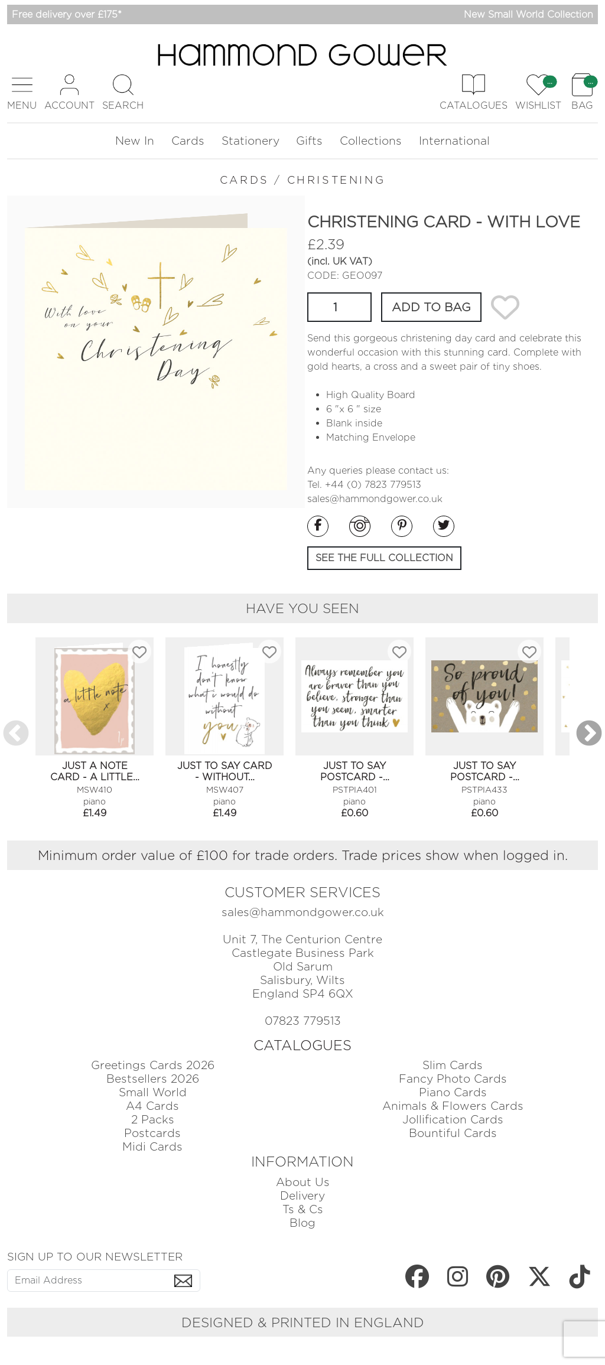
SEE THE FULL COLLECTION (384, 557)
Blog (302, 1223)
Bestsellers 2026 (152, 1079)
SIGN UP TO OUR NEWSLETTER (95, 1256)
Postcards (152, 1133)
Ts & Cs (302, 1209)
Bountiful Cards (453, 1133)
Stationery (250, 141)
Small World (153, 1092)
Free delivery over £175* (67, 14)
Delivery (302, 1196)
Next (589, 734)
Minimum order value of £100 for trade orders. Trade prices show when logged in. (303, 855)
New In (134, 141)
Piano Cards (453, 1092)
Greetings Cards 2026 (152, 1065)
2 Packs (152, 1119)
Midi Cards (152, 1147)
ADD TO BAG (431, 307)
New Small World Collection (528, 14)
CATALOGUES (302, 1045)
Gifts (309, 141)
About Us (303, 1182)
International (454, 141)
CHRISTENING (336, 180)
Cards (187, 141)
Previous (16, 734)
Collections (371, 141)
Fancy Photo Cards (453, 1079)
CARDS (244, 180)
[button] (22, 92)
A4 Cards (152, 1106)
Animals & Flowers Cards (452, 1106)
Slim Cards (452, 1065)
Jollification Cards (452, 1119)
